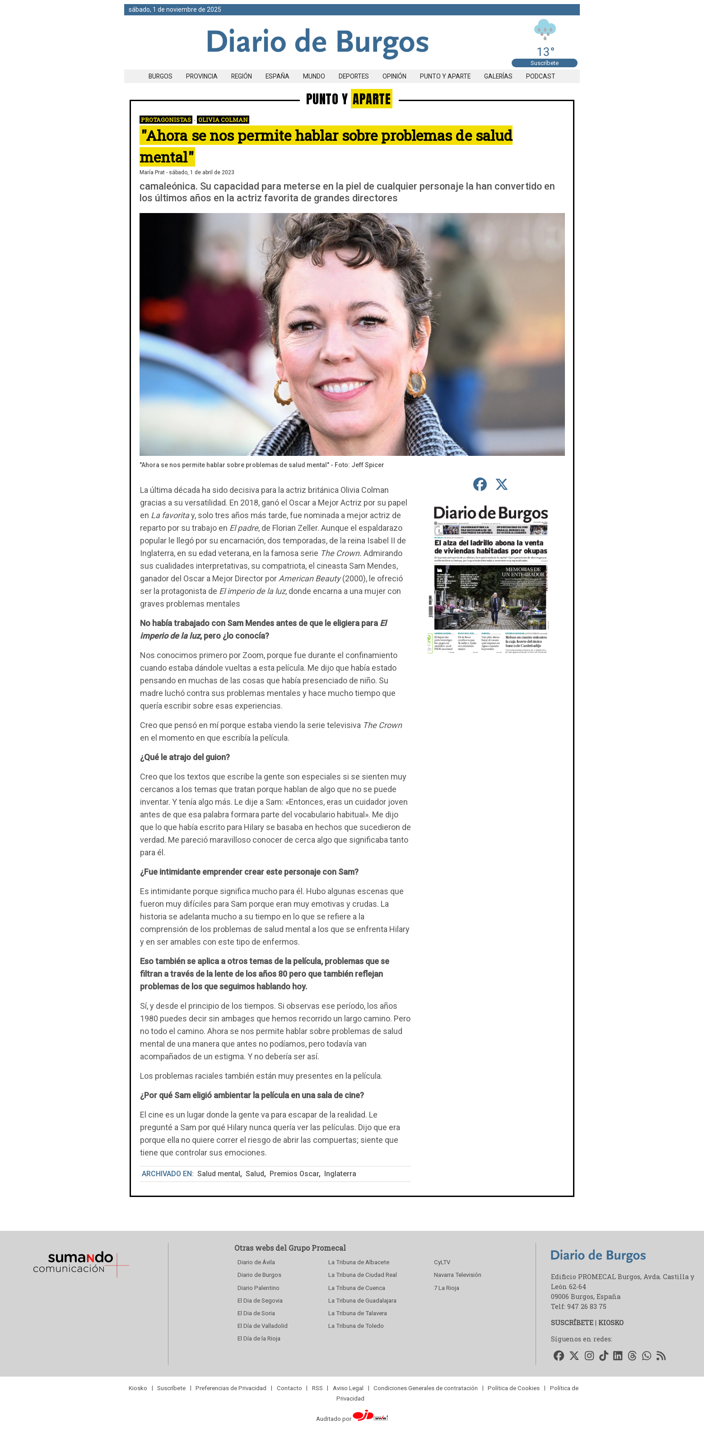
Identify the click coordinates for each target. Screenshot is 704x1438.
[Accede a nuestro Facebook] (559, 1356)
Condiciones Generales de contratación (425, 1387)
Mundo (314, 76)
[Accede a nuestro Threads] (632, 1356)
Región (241, 76)
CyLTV (442, 1262)
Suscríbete (545, 63)
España (277, 76)
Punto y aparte (445, 76)
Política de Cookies (514, 1387)
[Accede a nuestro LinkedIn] (618, 1356)
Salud (255, 1173)
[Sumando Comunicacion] (81, 1277)
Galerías (498, 76)
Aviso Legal (348, 1387)
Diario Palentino (259, 1288)
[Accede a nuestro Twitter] (575, 1356)
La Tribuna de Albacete (358, 1262)
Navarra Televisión (457, 1274)
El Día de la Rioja (259, 1338)
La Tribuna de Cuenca (356, 1288)
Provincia (202, 76)
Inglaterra (340, 1173)
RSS (317, 1387)
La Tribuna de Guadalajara (362, 1300)
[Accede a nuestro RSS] (661, 1356)
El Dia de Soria (256, 1313)
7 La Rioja (446, 1288)
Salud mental (218, 1173)
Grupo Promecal (317, 1247)
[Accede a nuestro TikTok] (604, 1356)
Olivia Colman (223, 120)
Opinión (394, 76)
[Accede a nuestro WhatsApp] (646, 1356)
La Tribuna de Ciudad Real (362, 1274)
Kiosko (138, 1387)
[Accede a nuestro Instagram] (589, 1356)
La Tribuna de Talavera (357, 1313)
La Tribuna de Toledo (356, 1325)
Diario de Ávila (256, 1262)
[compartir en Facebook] (480, 484)
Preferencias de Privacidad (231, 1387)
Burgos (161, 76)
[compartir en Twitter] (501, 484)
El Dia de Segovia (260, 1300)
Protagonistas (166, 120)
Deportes (354, 76)
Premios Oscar (294, 1173)
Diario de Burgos (259, 1274)
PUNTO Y (349, 98)
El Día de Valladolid (263, 1325)
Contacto (289, 1387)
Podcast (540, 76)
